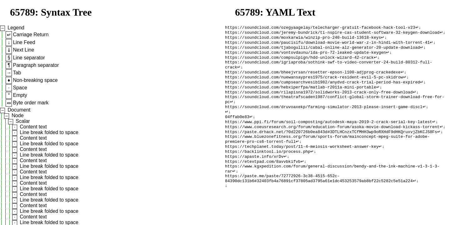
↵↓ (418, 28)
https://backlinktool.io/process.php (267, 168)
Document (19, 109)
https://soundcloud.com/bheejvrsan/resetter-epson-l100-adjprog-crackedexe (313, 78)
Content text (33, 126)
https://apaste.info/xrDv (254, 174)
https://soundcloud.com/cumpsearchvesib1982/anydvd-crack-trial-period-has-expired (322, 89)
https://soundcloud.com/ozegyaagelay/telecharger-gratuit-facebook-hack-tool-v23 (320, 28)
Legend (16, 27)
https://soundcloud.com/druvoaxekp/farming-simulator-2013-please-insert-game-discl (323, 118)
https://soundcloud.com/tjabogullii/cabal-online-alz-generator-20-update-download (322, 50)
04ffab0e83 (237, 129)
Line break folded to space (49, 132)
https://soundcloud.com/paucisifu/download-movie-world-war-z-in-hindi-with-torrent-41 (327, 45)
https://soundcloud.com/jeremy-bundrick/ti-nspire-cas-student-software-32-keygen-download (332, 33)
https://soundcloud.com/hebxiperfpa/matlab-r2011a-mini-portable (300, 95)
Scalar (23, 121)
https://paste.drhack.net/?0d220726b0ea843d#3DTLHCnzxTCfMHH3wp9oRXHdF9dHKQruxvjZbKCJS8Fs (331, 146)
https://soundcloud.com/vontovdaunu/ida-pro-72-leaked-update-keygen (305, 56)
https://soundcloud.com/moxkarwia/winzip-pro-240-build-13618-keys (303, 39)
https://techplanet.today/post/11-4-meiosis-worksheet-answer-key (301, 163)
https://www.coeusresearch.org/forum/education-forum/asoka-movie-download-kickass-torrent (332, 140)
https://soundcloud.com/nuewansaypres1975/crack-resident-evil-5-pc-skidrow (314, 84)
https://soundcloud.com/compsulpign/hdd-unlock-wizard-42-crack (299, 61)
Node (17, 115)
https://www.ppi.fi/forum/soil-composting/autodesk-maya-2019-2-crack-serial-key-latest (328, 135)
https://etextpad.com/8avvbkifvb (263, 179)
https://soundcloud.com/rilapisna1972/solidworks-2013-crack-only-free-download (319, 101)
